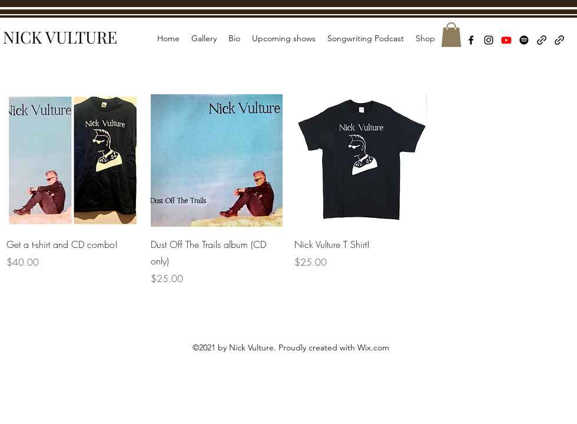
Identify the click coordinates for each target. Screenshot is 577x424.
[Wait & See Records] (559, 40)
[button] (451, 34)
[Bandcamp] (542, 40)
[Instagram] (489, 40)
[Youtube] (506, 40)
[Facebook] (471, 40)
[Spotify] (524, 40)
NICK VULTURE (60, 37)
